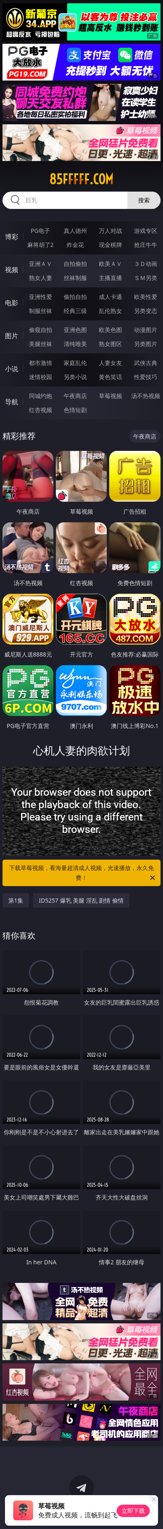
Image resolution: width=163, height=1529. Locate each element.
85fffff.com (81, 179)
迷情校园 (40, 377)
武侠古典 (145, 363)
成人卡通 (110, 297)
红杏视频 (40, 410)
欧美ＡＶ (110, 264)
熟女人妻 (40, 278)
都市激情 (40, 363)
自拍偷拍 (75, 264)
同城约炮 (40, 396)
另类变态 (145, 311)
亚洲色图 (75, 330)
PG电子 (40, 231)
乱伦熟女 (110, 311)
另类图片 (145, 344)
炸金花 (75, 245)
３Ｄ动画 (145, 264)
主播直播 (110, 278)
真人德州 (75, 231)
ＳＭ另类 (145, 278)
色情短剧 (75, 410)
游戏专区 (145, 231)
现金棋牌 (110, 245)
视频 (11, 269)
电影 (11, 302)
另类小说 (75, 377)
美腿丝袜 (40, 344)
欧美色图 (110, 330)
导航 (11, 401)
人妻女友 (110, 363)
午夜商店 (75, 396)
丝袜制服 (75, 278)
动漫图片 (145, 330)
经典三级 (75, 311)
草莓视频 (110, 396)
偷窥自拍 (40, 330)
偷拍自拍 (75, 297)
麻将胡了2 (40, 245)
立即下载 (133, 1511)
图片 (11, 335)
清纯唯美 (75, 344)
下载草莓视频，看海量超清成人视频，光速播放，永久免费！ (82, 873)
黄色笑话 (110, 377)
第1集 (15, 900)
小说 (11, 368)
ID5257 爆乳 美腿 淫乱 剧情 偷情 (81, 900)
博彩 (11, 236)
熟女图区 (110, 344)
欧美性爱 (145, 297)
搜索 (144, 200)
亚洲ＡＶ (40, 264)
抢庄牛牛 (145, 245)
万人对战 (110, 231)
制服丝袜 (40, 311)
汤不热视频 (145, 396)
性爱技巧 (145, 377)
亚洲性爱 (40, 297)
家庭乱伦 (75, 363)
